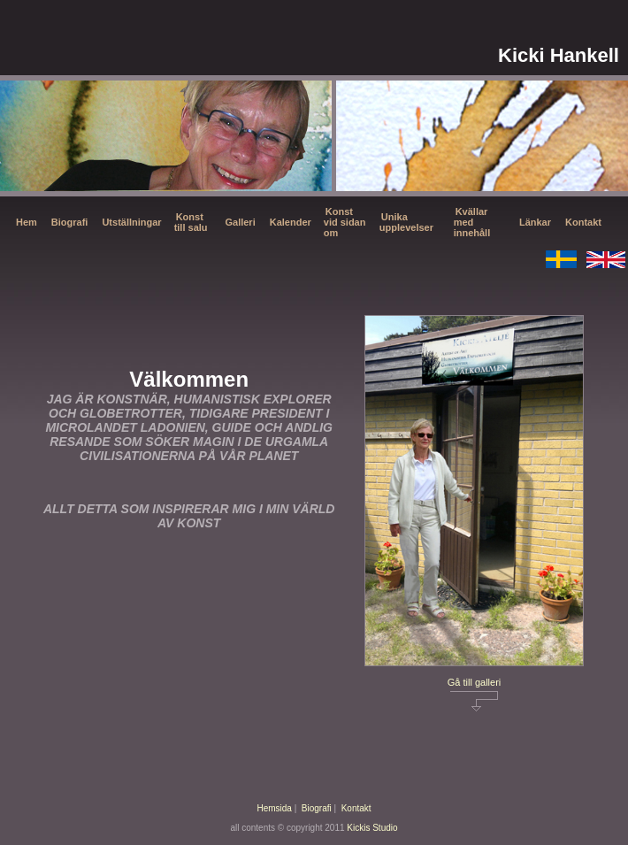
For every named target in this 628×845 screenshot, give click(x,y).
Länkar (535, 222)
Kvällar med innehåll (472, 222)
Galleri (240, 222)
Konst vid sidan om (345, 222)
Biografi (69, 222)
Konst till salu (191, 222)
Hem (26, 222)
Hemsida (274, 808)
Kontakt (583, 222)
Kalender (290, 222)
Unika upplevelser (406, 222)
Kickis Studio (372, 828)
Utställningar (131, 222)
